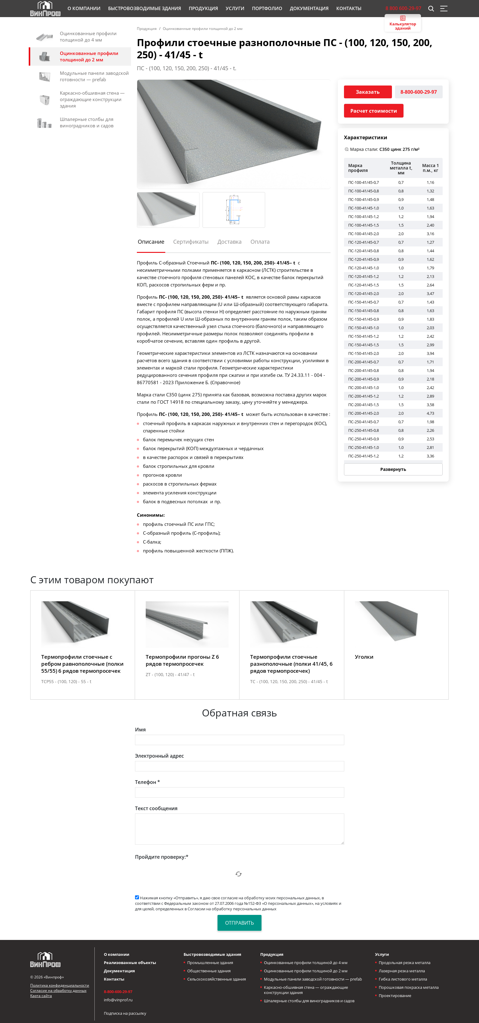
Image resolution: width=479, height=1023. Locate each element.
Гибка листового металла (403, 979)
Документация (119, 971)
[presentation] (181, 874)
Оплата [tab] (260, 241)
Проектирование (395, 995)
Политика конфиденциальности (59, 985)
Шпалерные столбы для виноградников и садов (309, 1000)
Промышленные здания (210, 962)
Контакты (114, 979)
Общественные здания (209, 971)
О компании (116, 954)
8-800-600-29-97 (418, 92)
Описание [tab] (151, 241)
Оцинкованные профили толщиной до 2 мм (203, 28)
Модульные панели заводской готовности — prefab (313, 979)
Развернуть (393, 469)
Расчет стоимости (373, 110)
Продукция (147, 28)
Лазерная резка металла (402, 971)
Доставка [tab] (230, 241)
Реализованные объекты (130, 962)
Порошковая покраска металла (409, 987)
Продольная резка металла (404, 962)
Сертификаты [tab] (191, 241)
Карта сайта (41, 995)
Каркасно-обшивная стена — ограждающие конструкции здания (306, 990)
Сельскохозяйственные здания (216, 979)
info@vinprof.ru (118, 1000)
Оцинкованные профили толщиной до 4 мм (306, 962)
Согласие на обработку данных (58, 990)
